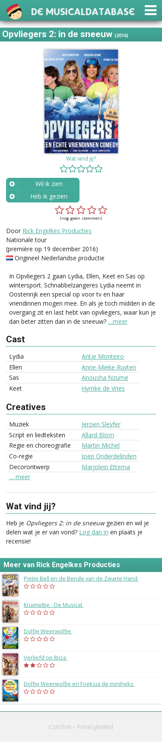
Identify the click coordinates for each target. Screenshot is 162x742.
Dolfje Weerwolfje (52, 631)
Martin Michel (101, 445)
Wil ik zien (49, 184)
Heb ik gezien (48, 196)
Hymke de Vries (103, 388)
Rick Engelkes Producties (57, 231)
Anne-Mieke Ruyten (109, 367)
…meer (117, 321)
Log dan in (93, 532)
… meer (19, 477)
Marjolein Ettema (106, 467)
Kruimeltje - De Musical (58, 605)
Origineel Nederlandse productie (60, 258)
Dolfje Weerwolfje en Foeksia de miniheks (83, 684)
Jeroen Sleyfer (101, 424)
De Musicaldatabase (83, 10)
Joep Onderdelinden (109, 456)
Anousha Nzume (105, 377)
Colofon (60, 727)
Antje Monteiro (103, 356)
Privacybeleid (95, 727)
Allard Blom (98, 435)
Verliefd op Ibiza (50, 657)
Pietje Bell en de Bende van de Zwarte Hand (85, 578)
